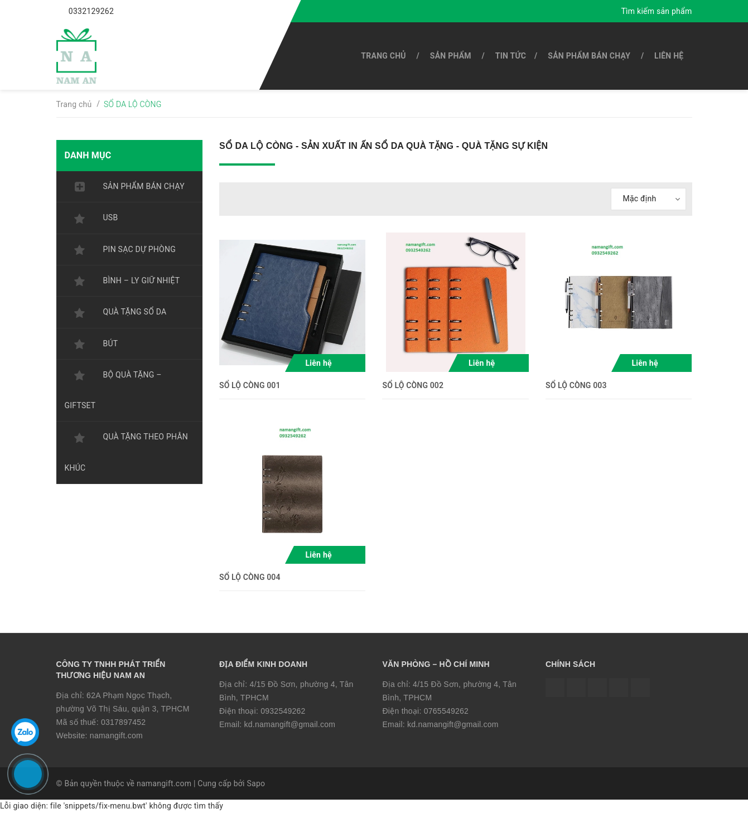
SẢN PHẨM (450, 55)
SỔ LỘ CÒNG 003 (576, 385)
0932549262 (282, 710)
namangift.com (116, 735)
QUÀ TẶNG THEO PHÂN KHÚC (127, 452)
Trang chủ (383, 55)
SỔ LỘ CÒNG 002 (412, 385)
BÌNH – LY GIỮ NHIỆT (141, 280)
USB (110, 217)
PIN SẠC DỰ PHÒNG (139, 249)
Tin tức (510, 55)
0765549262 (446, 710)
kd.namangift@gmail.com (290, 724)
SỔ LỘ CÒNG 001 (250, 385)
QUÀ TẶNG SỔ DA (135, 311)
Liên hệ (668, 55)
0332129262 (91, 11)
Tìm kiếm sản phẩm (656, 11)
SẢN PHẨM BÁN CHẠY (589, 55)
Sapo (256, 783)
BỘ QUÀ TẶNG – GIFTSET (113, 390)
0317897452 (123, 722)
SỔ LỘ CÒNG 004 (250, 577)
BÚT (110, 343)
